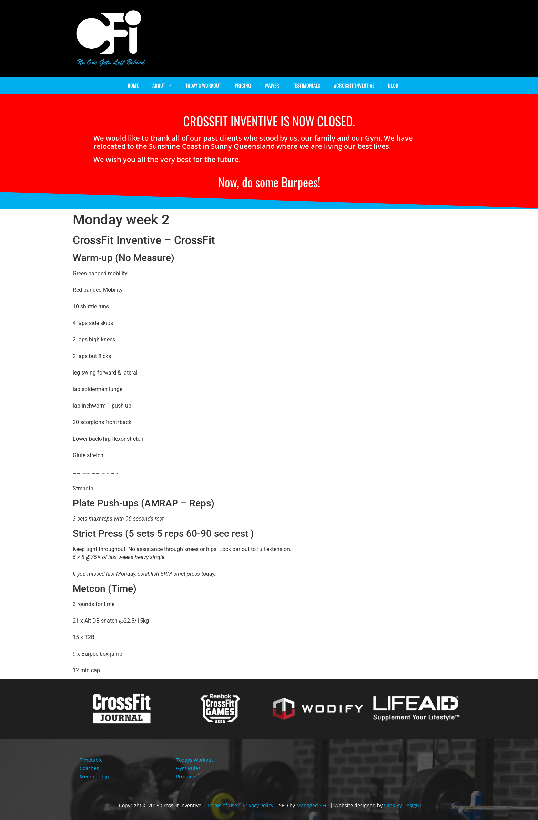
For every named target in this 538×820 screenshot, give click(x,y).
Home (133, 85)
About (162, 85)
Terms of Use (222, 805)
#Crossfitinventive (354, 85)
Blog (393, 85)
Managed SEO (312, 805)
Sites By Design (401, 805)
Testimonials (306, 85)
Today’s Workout (203, 85)
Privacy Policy (258, 805)
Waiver (272, 85)
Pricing (243, 85)
